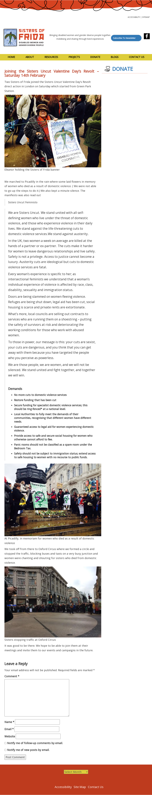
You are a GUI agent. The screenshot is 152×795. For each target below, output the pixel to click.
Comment (11, 676)
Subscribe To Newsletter (124, 38)
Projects (74, 57)
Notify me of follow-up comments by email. (35, 743)
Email (9, 729)
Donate (95, 57)
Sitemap (146, 17)
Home (11, 57)
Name (9, 722)
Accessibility (134, 17)
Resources (51, 57)
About (30, 57)
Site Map (80, 787)
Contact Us (136, 57)
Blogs (114, 57)
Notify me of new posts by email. (28, 750)
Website (9, 736)
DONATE (122, 68)
